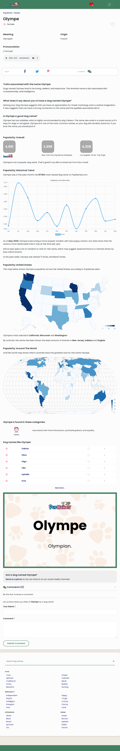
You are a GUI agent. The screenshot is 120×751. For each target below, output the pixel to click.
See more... (60, 488)
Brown (8, 721)
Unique (65, 675)
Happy (64, 695)
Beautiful (10, 687)
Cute (8, 675)
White (8, 715)
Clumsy (65, 704)
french (16, 431)
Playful (9, 698)
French (65, 727)
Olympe (17, 13)
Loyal (64, 707)
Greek (64, 715)
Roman (65, 718)
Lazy (8, 707)
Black (8, 718)
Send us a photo (14, 579)
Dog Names (7, 13)
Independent (11, 695)
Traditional (10, 681)
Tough (64, 698)
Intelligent (10, 701)
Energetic (10, 704)
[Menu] (109, 4)
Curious (65, 701)
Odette (25, 448)
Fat (7, 727)
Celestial (65, 678)
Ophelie (25, 474)
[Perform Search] (113, 661)
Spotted (9, 724)
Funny (8, 684)
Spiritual (9, 678)
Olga (24, 461)
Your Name (9, 606)
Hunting (65, 687)
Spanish (65, 721)
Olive (24, 455)
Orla (24, 480)
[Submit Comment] (16, 643)
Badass (65, 684)
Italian (64, 724)
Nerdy (64, 681)
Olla (24, 468)
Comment (9, 618)
